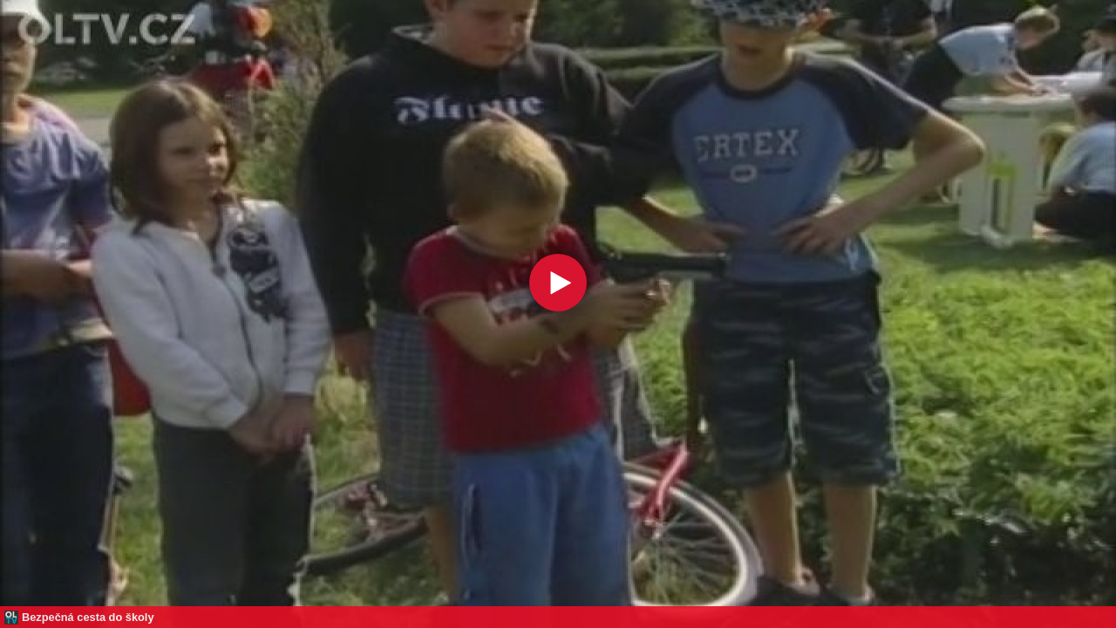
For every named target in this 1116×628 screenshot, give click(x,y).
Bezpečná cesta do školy (88, 617)
